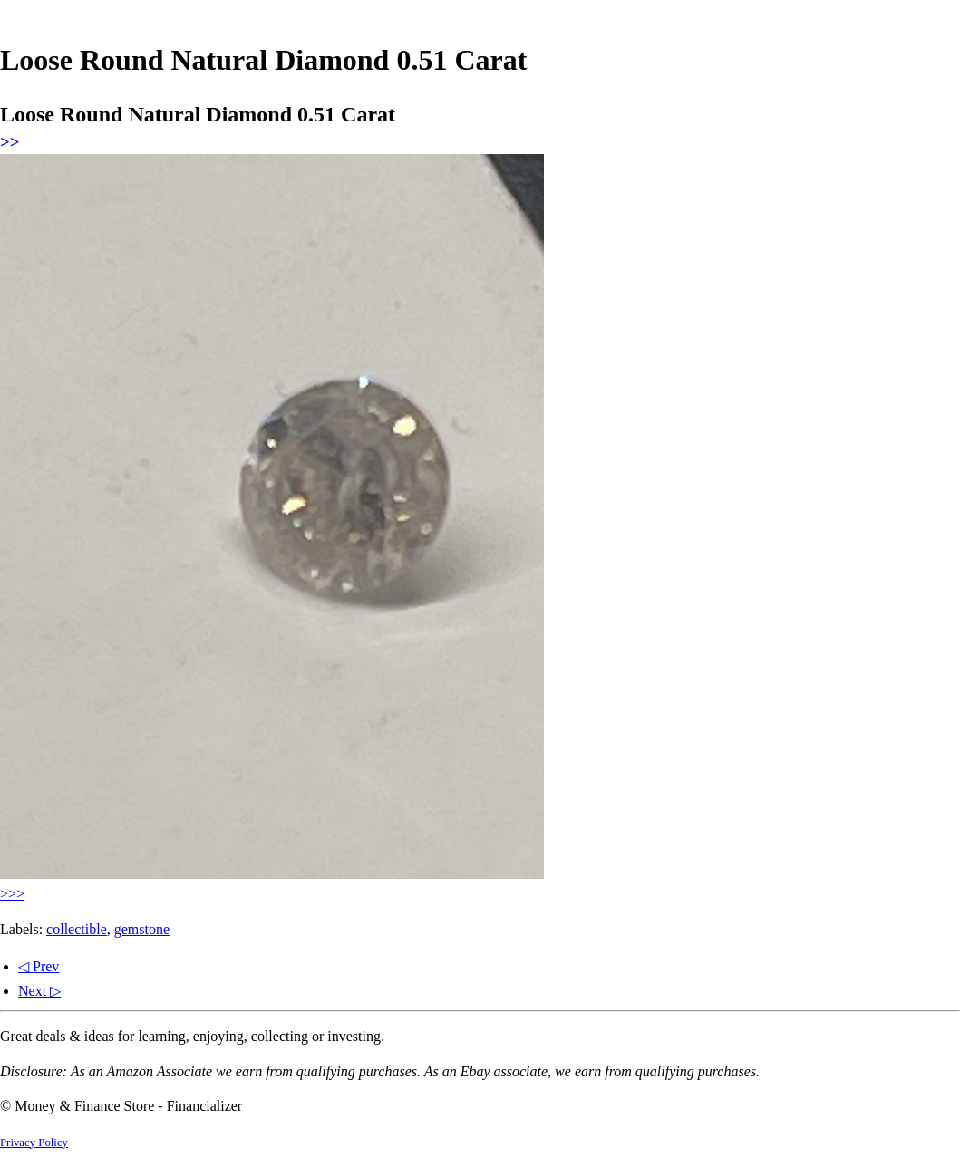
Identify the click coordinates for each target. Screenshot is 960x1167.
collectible (76, 929)
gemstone (142, 929)
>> (9, 141)
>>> (12, 894)
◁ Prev (38, 966)
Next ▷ (39, 990)
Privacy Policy (34, 1142)
